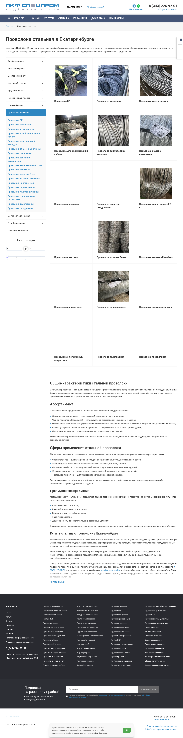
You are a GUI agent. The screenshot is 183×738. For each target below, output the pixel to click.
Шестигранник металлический (90, 636)
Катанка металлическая (87, 610)
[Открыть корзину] (180, 40)
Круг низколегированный (88, 657)
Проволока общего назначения (24, 149)
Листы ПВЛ (48, 619)
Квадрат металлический (88, 615)
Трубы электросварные (155, 610)
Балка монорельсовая (155, 644)
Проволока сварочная (19, 153)
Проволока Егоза (50, 640)
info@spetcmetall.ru (167, 9)
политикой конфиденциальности (112, 695)
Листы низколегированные (55, 610)
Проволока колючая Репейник (24, 178)
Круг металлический (86, 619)
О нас (8, 613)
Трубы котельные (119, 623)
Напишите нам (136, 9)
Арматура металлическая (88, 606)
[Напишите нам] (165, 718)
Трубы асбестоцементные (156, 623)
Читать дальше (57, 582)
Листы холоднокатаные (53, 627)
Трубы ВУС (150, 615)
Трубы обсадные (118, 648)
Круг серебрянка (84, 652)
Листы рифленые (50, 623)
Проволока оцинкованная (21, 187)
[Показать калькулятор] (180, 55)
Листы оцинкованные (52, 615)
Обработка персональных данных (161, 729)
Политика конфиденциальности (20, 638)
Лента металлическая (86, 623)
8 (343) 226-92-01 (163, 6)
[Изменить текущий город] (73, 7)
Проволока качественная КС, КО (25, 165)
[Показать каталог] (18, 18)
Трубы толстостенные (121, 665)
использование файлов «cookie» (66, 730)
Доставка (10, 629)
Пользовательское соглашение (20, 642)
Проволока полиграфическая (23, 192)
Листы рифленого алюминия (157, 657)
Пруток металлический (87, 631)
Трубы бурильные (119, 606)
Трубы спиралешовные (121, 661)
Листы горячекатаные (52, 606)
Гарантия (10, 625)
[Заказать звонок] (180, 47)
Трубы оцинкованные (120, 652)
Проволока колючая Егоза (21, 174)
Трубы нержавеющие (120, 619)
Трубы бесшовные (85, 665)
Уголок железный (153, 631)
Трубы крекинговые (120, 627)
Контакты (10, 634)
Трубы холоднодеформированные (160, 606)
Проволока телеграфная (21, 204)
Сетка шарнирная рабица (54, 665)
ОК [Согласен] (127, 730)
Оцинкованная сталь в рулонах (158, 665)
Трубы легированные (120, 631)
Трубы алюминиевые (154, 648)
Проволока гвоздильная (20, 208)
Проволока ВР (15, 120)
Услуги (9, 617)
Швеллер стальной (153, 636)
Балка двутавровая (154, 640)
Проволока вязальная (19, 124)
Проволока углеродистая (21, 129)
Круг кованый (83, 644)
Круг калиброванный (86, 640)
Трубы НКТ (116, 640)
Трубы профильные (119, 657)
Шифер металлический (155, 661)
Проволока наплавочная (21, 183)
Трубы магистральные (121, 636)
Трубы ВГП (116, 610)
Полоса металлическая (87, 627)
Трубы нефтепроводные (122, 644)
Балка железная (152, 627)
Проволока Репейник (52, 644)
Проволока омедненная (53, 661)
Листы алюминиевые (154, 652)
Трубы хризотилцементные (157, 619)
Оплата (9, 621)
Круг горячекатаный (86, 648)
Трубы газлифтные (119, 615)
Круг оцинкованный (85, 661)
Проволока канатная (19, 169)
